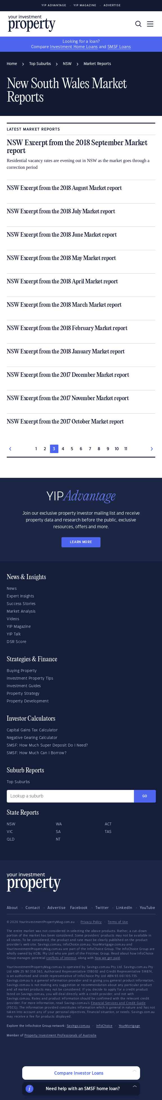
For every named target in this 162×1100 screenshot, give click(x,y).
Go (144, 796)
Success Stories (21, 604)
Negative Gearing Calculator (32, 738)
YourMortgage (129, 1026)
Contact (33, 907)
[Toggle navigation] (150, 24)
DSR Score (16, 642)
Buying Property (22, 671)
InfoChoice (104, 1026)
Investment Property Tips (30, 678)
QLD (11, 839)
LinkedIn (124, 907)
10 (117, 449)
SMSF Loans (119, 47)
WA (59, 824)
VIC (10, 832)
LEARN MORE (81, 542)
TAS (108, 832)
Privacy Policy (91, 922)
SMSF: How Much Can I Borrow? (36, 753)
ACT (108, 824)
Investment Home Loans (74, 47)
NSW (11, 824)
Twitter (102, 907)
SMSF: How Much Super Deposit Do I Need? (47, 745)
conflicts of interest (61, 958)
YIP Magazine (85, 5)
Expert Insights (20, 596)
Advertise (112, 5)
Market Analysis (21, 611)
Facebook (79, 907)
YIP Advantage (54, 5)
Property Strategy (23, 693)
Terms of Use (118, 922)
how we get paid (107, 958)
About (12, 907)
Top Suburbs (18, 782)
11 (125, 449)
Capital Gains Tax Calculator (32, 730)
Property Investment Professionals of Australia (60, 1035)
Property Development (28, 701)
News (12, 588)
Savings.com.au (78, 1026)
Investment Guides (24, 686)
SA (58, 832)
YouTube (147, 907)
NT (58, 839)
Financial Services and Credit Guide (118, 1003)
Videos (13, 619)
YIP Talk (14, 634)
